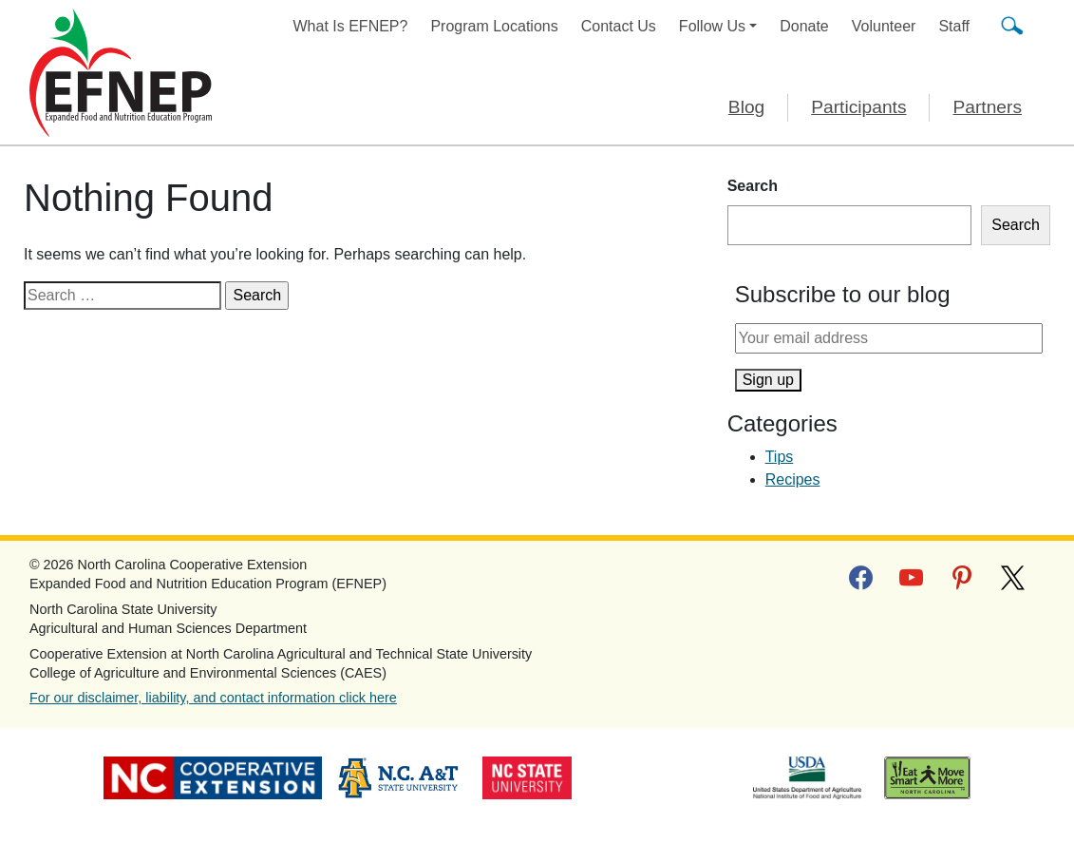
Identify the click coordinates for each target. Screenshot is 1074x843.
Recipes (792, 479)
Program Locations (493, 26)
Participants (858, 107)
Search (752, 186)
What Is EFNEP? (350, 26)
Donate (804, 26)
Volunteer (884, 26)
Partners (987, 107)
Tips (779, 457)
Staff (954, 26)
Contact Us (618, 26)
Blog (746, 107)
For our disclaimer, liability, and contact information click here (213, 697)
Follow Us (712, 26)
